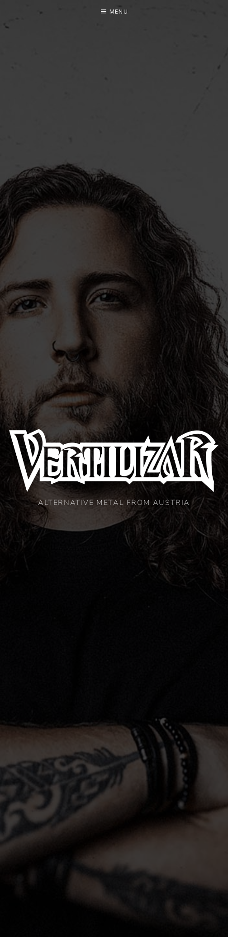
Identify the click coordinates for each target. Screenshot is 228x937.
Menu (118, 11)
